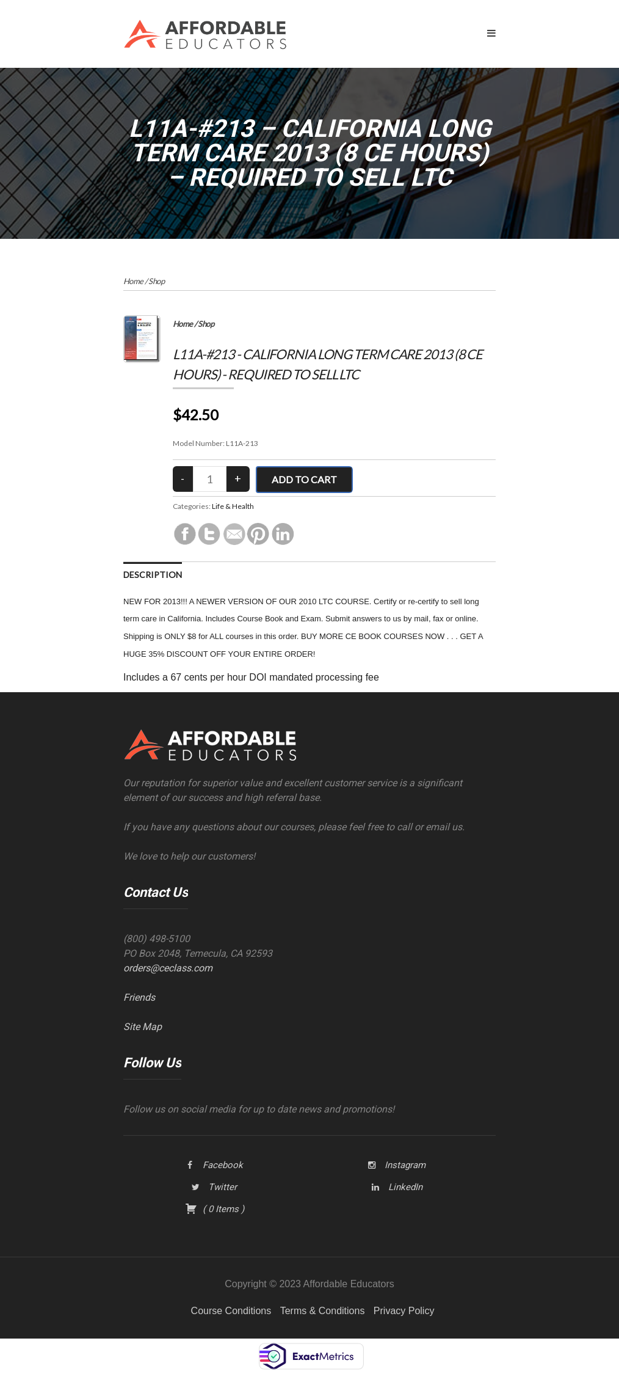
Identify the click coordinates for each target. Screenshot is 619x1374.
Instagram (405, 1165)
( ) (214, 1209)
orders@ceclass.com (167, 968)
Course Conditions (231, 1311)
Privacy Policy (404, 1311)
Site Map (142, 1026)
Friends (139, 997)
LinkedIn (405, 1187)
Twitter (222, 1187)
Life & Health (233, 506)
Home (133, 281)
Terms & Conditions (322, 1311)
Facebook (223, 1165)
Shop (156, 281)
